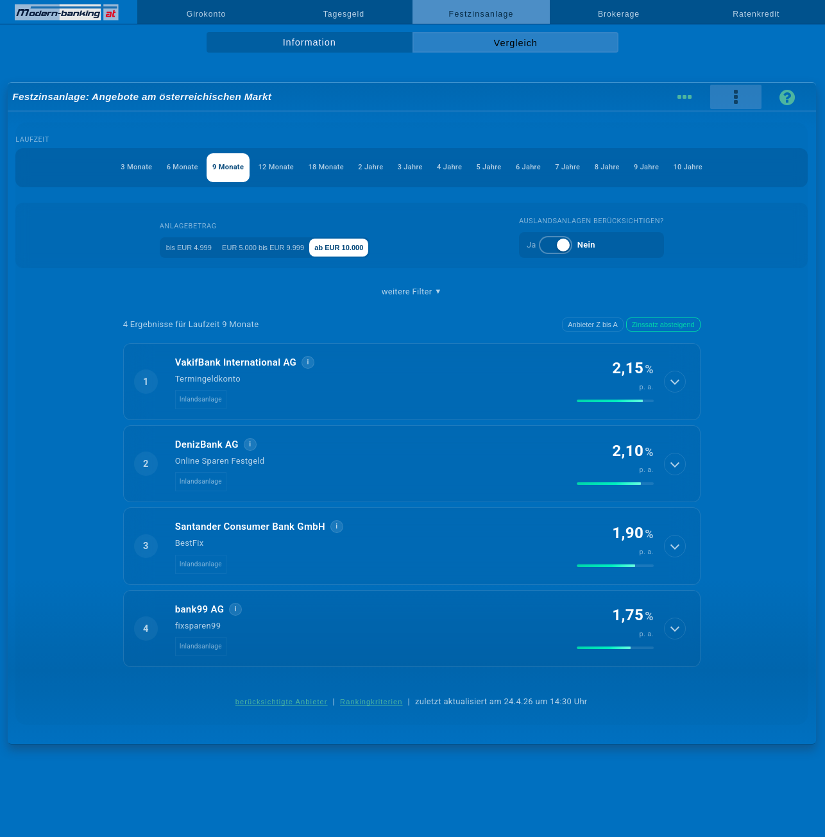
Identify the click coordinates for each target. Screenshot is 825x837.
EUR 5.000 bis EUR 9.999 (273, 246)
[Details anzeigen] (674, 381)
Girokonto (206, 14)
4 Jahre (456, 167)
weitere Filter (412, 291)
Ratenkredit (756, 14)
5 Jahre (501, 167)
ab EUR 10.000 (371, 246)
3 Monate (93, 167)
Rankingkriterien (371, 702)
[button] (412, 381)
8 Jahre (638, 167)
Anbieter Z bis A (593, 324)
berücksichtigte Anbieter (281, 702)
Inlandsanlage (201, 399)
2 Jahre (365, 167)
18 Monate (313, 167)
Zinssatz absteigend (663, 324)
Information (309, 42)
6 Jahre (547, 167)
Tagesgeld (343, 14)
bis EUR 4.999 (177, 246)
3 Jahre (410, 167)
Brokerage (619, 14)
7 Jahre (593, 167)
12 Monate (255, 167)
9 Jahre (684, 167)
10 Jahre (732, 167)
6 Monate (146, 167)
